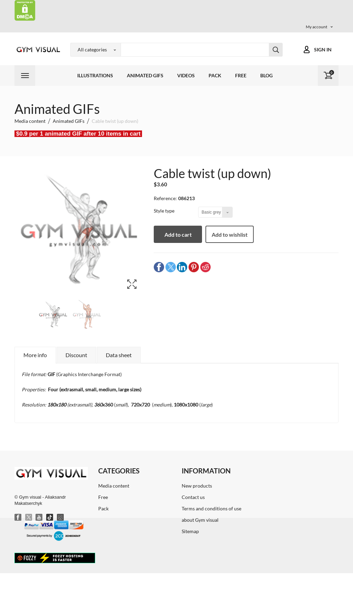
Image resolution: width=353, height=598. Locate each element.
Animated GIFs (145, 75)
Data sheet (119, 355)
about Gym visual (200, 520)
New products (197, 486)
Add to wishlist (230, 234)
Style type (164, 211)
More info (35, 355)
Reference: (165, 198)
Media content (113, 486)
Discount (76, 355)
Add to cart (178, 234)
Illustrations (95, 75)
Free (240, 75)
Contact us (193, 497)
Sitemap (190, 531)
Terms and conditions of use (211, 508)
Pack (215, 75)
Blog (266, 75)
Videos (186, 75)
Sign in (323, 49)
